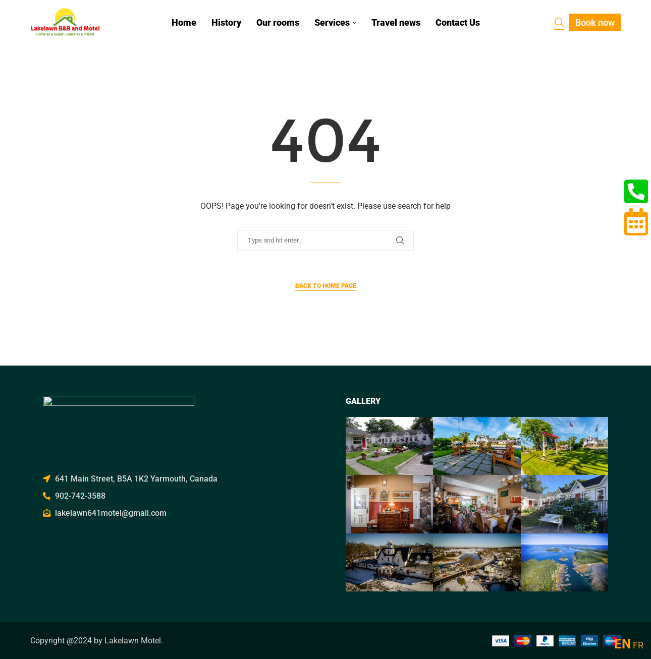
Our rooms (277, 22)
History (226, 22)
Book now (595, 22)
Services (332, 22)
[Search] (559, 23)
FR (638, 645)
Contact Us (458, 22)
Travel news (395, 22)
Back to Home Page (325, 285)
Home (184, 22)
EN (622, 643)
